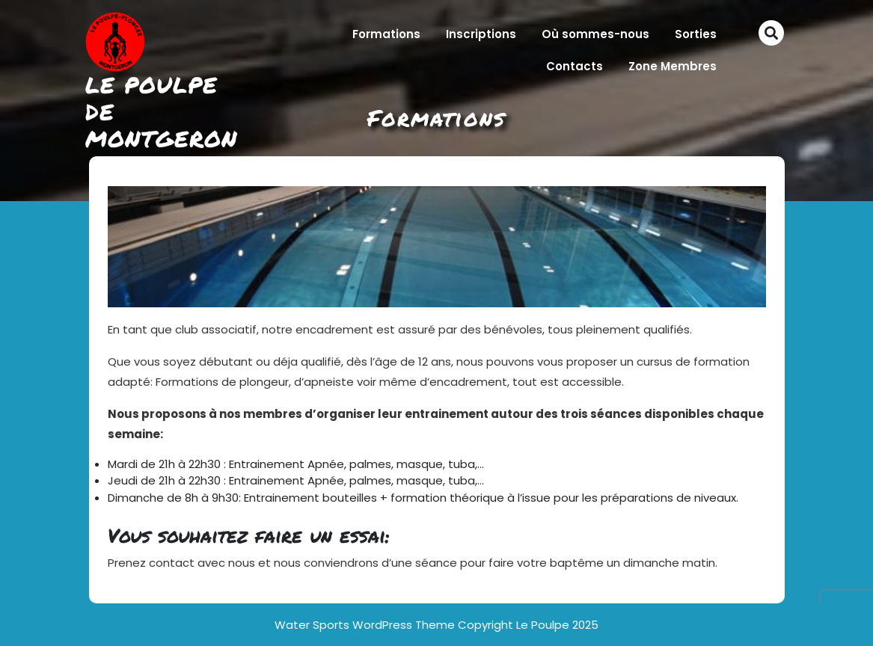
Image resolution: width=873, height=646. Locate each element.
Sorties (696, 34)
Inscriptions (481, 34)
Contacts (574, 66)
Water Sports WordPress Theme (366, 625)
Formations (386, 34)
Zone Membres (672, 66)
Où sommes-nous (595, 34)
